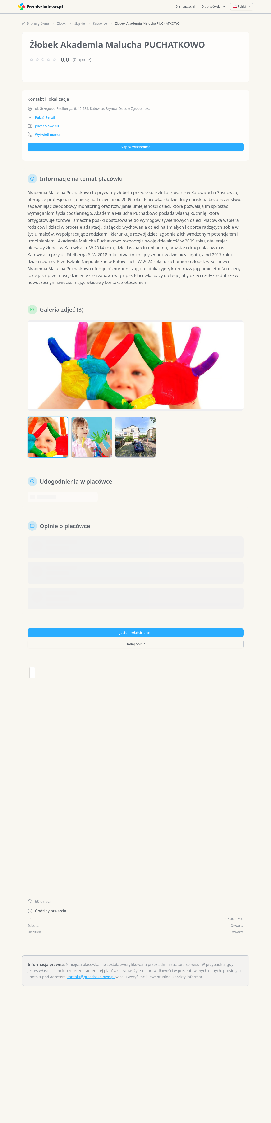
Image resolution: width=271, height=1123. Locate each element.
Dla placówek (214, 7)
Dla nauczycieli (185, 7)
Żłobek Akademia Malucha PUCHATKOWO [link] (147, 23)
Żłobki (61, 23)
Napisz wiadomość (135, 147)
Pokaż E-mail (45, 117)
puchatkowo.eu (47, 126)
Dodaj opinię (135, 644)
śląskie (79, 23)
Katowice (100, 23)
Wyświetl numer (48, 134)
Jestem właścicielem (136, 632)
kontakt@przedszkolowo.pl (91, 977)
